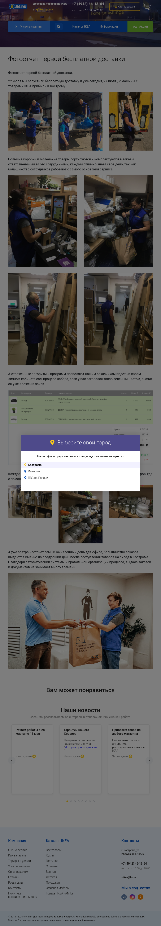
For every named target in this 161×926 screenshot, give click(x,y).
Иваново (34, 471)
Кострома (35, 465)
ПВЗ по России (38, 477)
